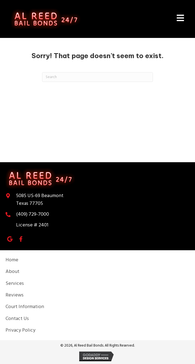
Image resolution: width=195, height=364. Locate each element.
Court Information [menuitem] (25, 307)
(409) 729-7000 (32, 214)
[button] (10, 239)
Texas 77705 (39, 200)
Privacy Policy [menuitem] (20, 330)
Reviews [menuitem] (15, 295)
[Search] (97, 77)
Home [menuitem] (12, 260)
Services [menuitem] (15, 284)
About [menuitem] (12, 272)
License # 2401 (32, 225)
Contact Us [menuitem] (17, 319)
